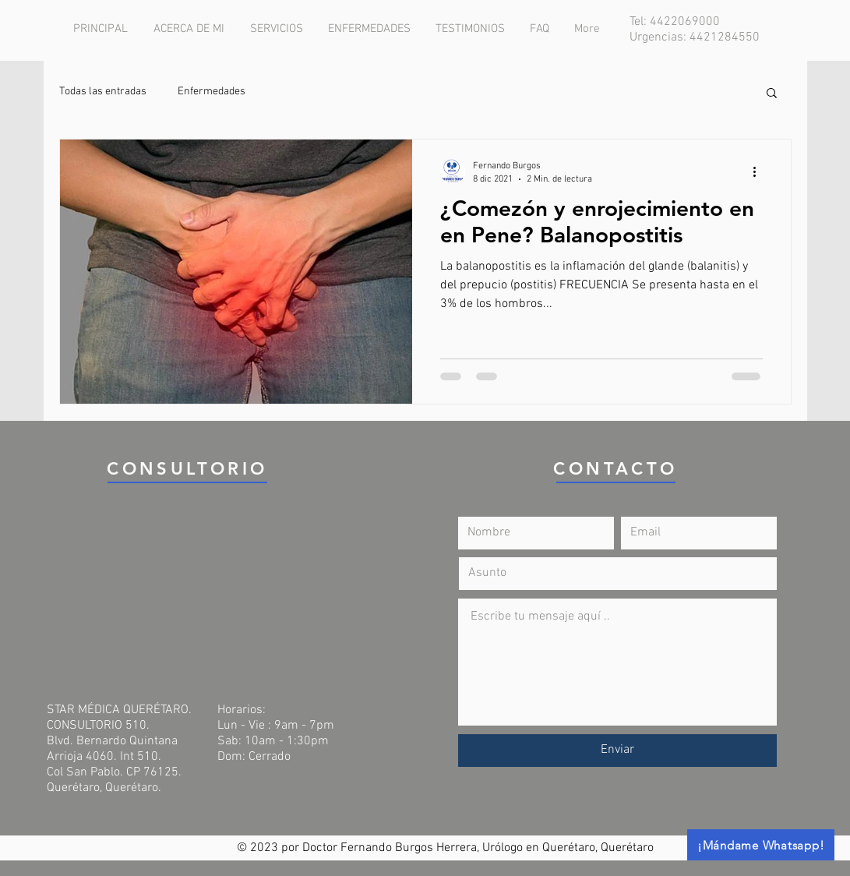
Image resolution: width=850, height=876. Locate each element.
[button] (771, 94)
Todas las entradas (102, 91)
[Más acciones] (760, 171)
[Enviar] (617, 750)
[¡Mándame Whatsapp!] (760, 844)
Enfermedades (211, 91)
